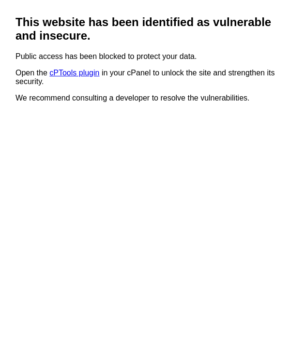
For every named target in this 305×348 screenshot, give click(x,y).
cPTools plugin (74, 73)
